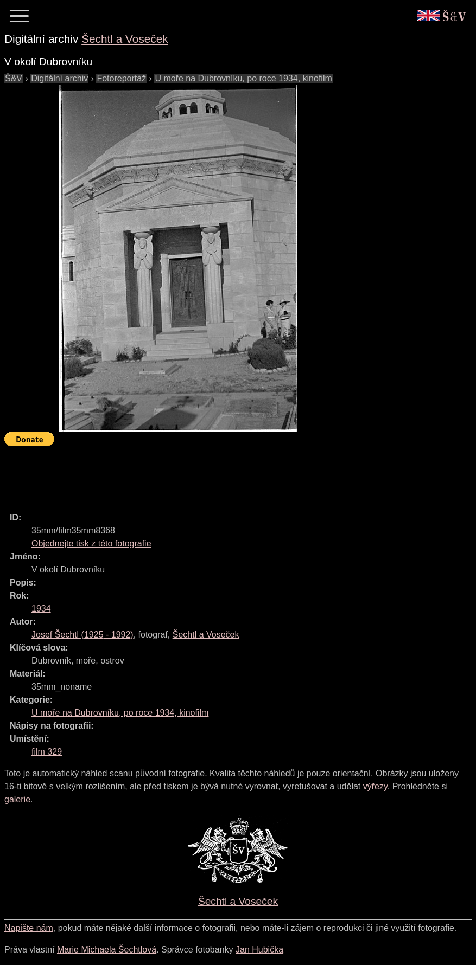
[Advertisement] (201, 474)
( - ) (82, 634)
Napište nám (28, 927)
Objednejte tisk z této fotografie (91, 543)
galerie (17, 799)
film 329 (46, 751)
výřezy (375, 786)
